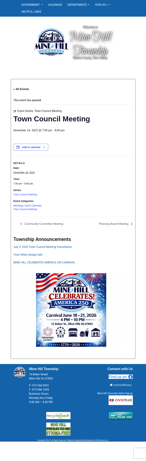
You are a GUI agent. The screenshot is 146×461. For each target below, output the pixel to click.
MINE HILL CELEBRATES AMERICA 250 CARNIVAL (44, 262)
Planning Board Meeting (114, 223)
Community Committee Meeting (43, 223)
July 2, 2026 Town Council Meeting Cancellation (43, 247)
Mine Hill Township (90, 44)
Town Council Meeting (25, 194)
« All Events (21, 89)
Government (31, 4)
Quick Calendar (33, 205)
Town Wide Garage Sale (28, 254)
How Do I (101, 4)
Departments (77, 4)
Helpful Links (31, 11)
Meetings (18, 205)
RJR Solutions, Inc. (101, 440)
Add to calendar (31, 147)
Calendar (55, 4)
